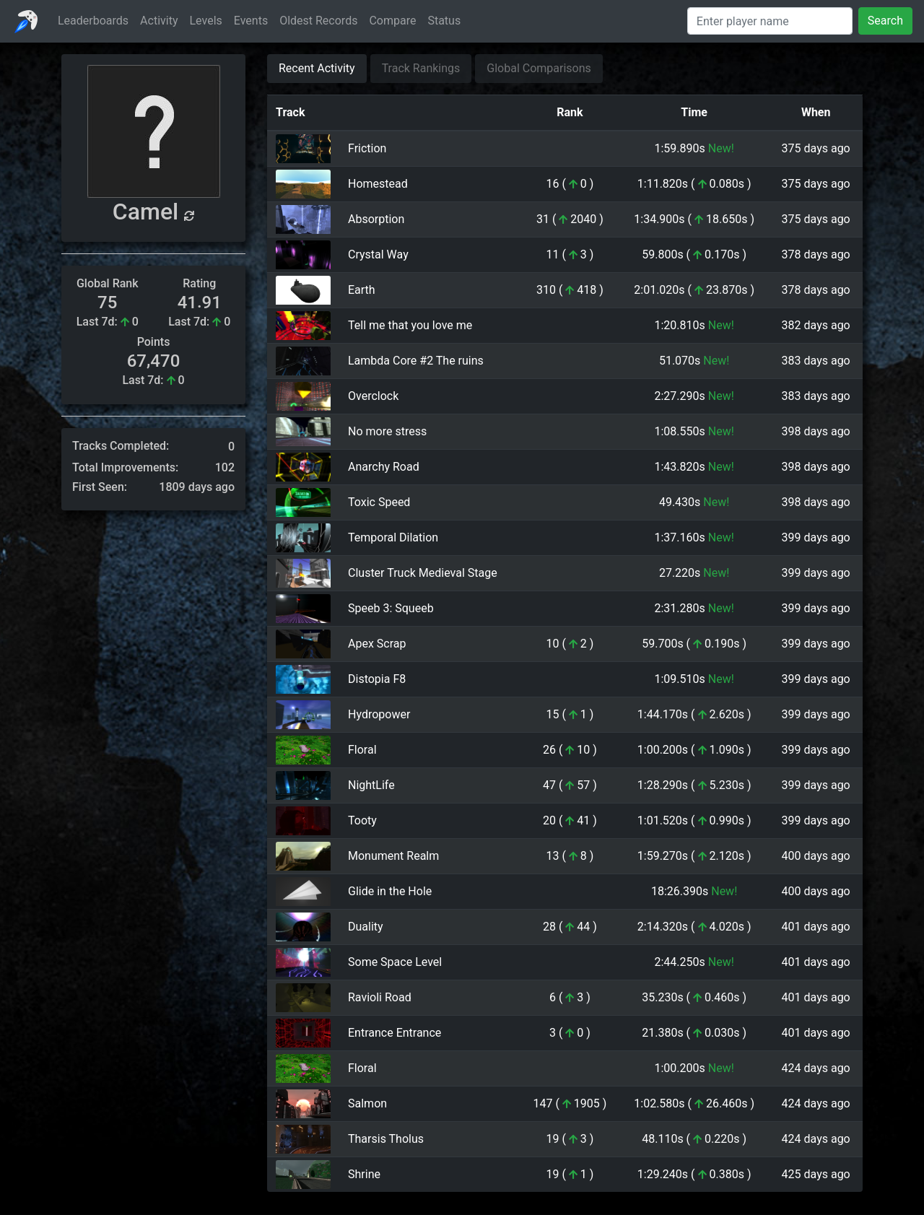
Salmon (367, 1103)
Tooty (362, 820)
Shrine (364, 1174)
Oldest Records (318, 20)
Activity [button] (159, 20)
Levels (206, 20)
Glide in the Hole (390, 891)
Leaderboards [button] (93, 20)
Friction (367, 148)
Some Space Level (395, 962)
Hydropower (379, 714)
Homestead (378, 184)
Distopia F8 (377, 679)
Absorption (376, 219)
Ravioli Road (379, 997)
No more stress (387, 431)
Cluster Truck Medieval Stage (422, 573)
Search (885, 20)
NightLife (371, 785)
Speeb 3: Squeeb (391, 608)
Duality (365, 926)
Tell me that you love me (410, 325)
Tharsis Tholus (386, 1139)
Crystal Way (378, 254)
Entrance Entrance (394, 1033)
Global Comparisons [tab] (539, 68)
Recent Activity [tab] (317, 68)
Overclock (373, 396)
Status (444, 20)
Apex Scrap (377, 643)
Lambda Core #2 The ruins (416, 360)
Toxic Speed (379, 502)
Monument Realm (393, 856)
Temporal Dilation (393, 537)
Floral (362, 750)
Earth (361, 290)
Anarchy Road (383, 467)
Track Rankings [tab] (421, 68)
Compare (392, 20)
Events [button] (251, 20)
